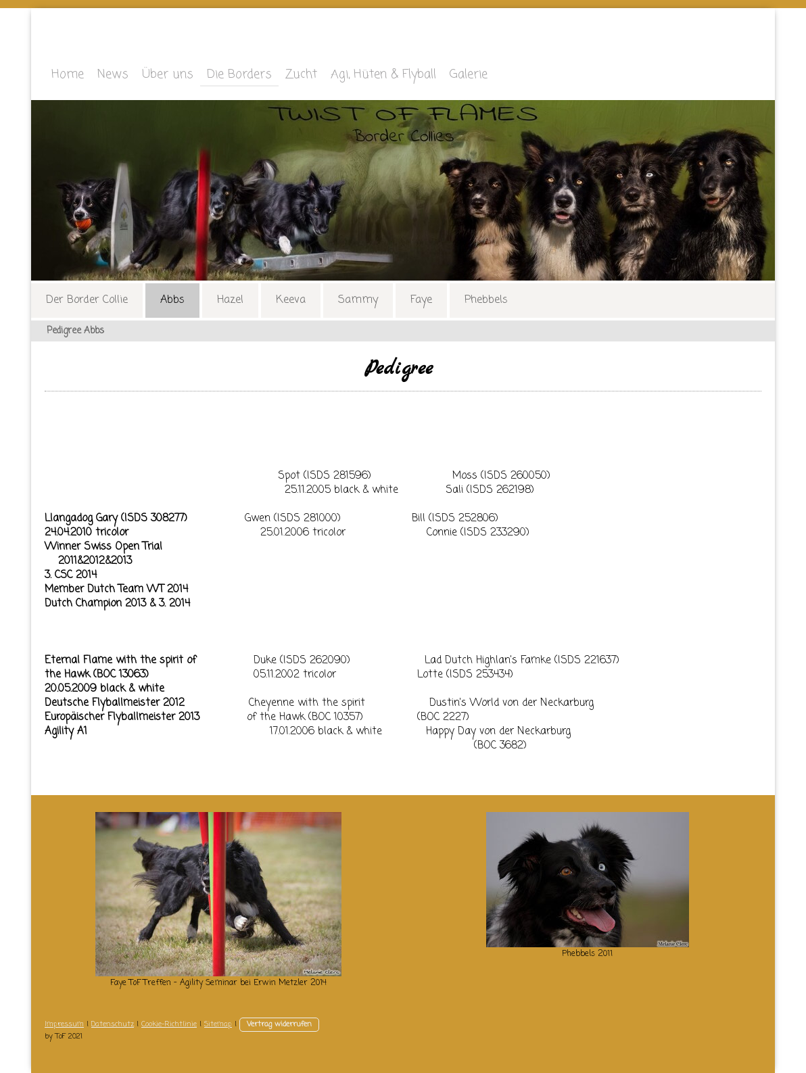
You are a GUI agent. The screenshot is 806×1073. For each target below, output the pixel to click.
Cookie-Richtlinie (169, 1024)
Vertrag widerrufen (279, 1024)
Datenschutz (112, 1024)
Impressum (64, 1024)
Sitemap (218, 1024)
